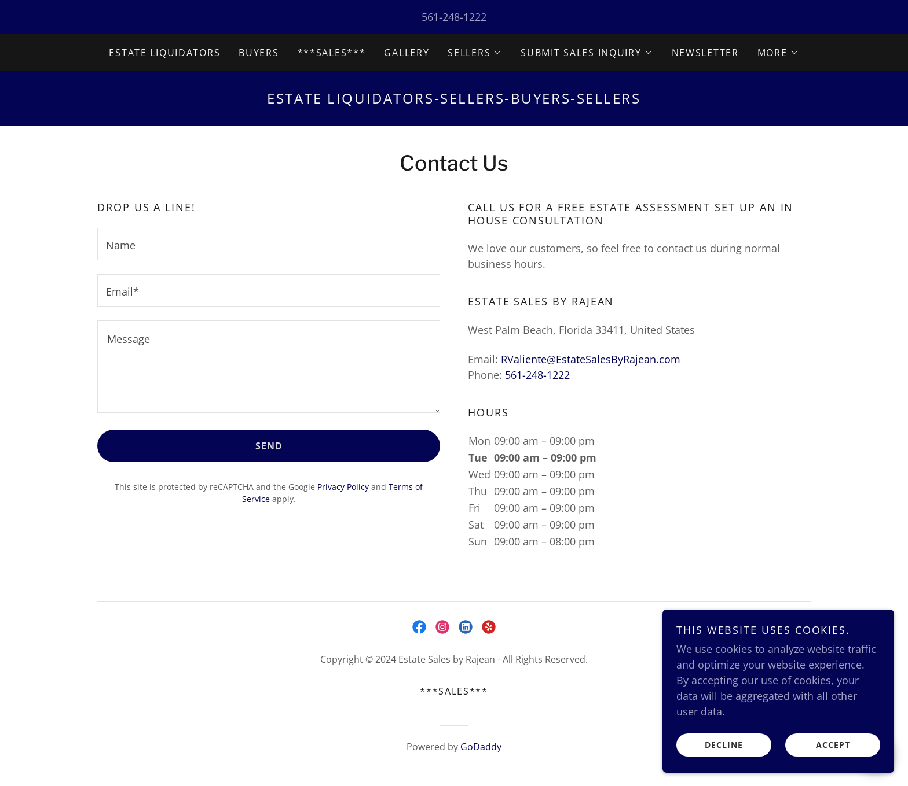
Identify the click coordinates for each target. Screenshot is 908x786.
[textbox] (268, 244)
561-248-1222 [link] (454, 17)
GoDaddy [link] (480, 746)
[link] (419, 627)
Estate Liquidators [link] (164, 52)
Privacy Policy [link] (343, 486)
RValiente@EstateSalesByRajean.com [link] (590, 359)
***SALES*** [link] (332, 52)
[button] (475, 53)
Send (269, 446)
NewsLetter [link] (705, 52)
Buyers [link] (259, 52)
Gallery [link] (406, 52)
